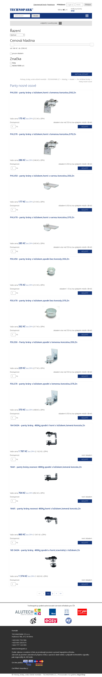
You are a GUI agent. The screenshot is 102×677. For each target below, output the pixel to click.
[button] (81, 9)
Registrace (51, 5)
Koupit (85, 126)
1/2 (49, 593)
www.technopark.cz (19, 648)
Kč (64, 10)
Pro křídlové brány (83, 79)
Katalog (64, 79)
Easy (14, 63)
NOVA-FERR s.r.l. (18, 66)
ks (17, 126)
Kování (72, 79)
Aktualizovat (81, 74)
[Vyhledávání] (22, 15)
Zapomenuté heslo (40, 5)
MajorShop (81, 675)
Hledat (35, 16)
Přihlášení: (61, 5)
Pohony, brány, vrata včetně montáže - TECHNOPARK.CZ (39, 79)
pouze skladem (17, 53)
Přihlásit (88, 5)
